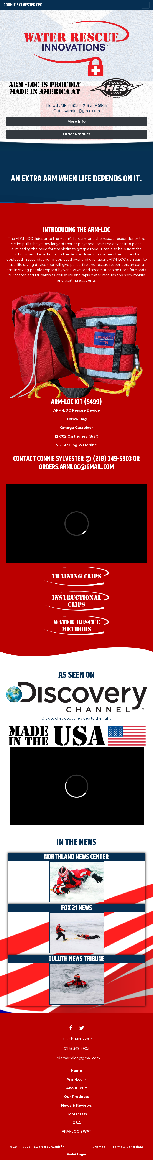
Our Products (76, 1097)
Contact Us (76, 1114)
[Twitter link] (81, 1028)
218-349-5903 (95, 106)
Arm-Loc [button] (75, 1079)
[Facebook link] (71, 1028)
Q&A (76, 1123)
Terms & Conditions (128, 1146)
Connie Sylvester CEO (23, 5)
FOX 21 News (76, 908)
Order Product (76, 134)
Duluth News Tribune (76, 959)
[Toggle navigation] (145, 5)
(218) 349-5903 (76, 1048)
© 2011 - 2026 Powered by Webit (37, 1146)
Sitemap (98, 1146)
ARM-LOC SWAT (77, 1131)
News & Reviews (76, 1105)
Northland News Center (76, 857)
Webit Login (76, 1154)
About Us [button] (75, 1088)
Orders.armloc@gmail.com (76, 111)
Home (76, 1071)
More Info (76, 121)
